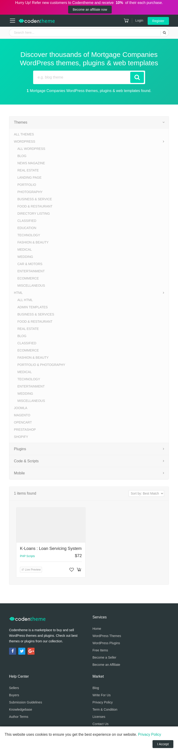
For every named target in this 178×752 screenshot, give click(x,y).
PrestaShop (25, 429)
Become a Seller (104, 657)
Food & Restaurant (34, 206)
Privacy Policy (102, 702)
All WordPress (31, 149)
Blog (21, 156)
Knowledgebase (20, 709)
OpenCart (23, 422)
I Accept (163, 744)
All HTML (25, 300)
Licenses (98, 717)
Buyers (14, 695)
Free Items (100, 650)
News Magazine (31, 163)
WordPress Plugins (106, 643)
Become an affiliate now (90, 9)
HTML (18, 293)
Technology (28, 235)
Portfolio (26, 185)
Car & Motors (29, 264)
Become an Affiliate (106, 665)
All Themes (24, 134)
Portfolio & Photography (41, 365)
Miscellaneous (31, 285)
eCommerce (28, 278)
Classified (26, 221)
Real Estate (28, 170)
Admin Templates (32, 307)
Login (139, 20)
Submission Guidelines (25, 702)
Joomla (20, 408)
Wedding (25, 257)
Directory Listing (33, 213)
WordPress (24, 141)
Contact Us (100, 724)
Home (96, 628)
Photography (30, 192)
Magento (22, 415)
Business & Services (35, 314)
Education (26, 228)
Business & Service (34, 199)
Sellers (14, 688)
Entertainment (31, 271)
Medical (24, 249)
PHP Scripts (27, 556)
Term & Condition (104, 709)
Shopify (21, 437)
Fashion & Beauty (33, 242)
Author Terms (18, 717)
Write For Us (101, 695)
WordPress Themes (106, 636)
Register (158, 21)
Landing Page (29, 177)
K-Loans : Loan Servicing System (51, 548)
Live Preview (31, 569)
